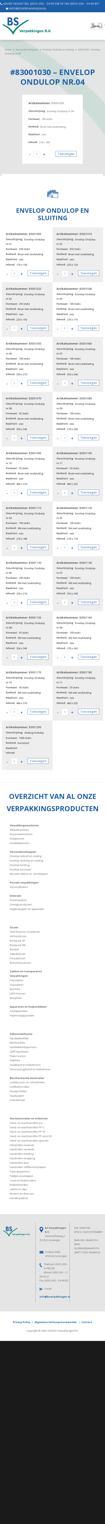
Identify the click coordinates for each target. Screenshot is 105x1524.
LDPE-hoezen (18, 993)
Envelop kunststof (20, 869)
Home (8, 49)
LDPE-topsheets (19, 1051)
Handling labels (19, 1198)
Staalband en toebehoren (25, 1065)
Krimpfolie (16, 998)
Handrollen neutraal (22, 1145)
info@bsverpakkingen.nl (24, 8)
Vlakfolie (15, 1060)
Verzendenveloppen (27, 49)
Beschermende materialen (27, 1078)
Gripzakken (17, 984)
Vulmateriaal (17, 1100)
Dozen (14, 927)
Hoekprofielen (18, 1091)
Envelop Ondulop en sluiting (58, 49)
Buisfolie (15, 989)
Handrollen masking (22, 1154)
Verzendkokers (19, 887)
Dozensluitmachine (21, 834)
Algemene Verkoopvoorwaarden (56, 1322)
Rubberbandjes (19, 1184)
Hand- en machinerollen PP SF (27, 1131)
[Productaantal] (37, 154)
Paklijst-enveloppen (21, 1176)
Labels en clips (18, 1189)
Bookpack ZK (17, 940)
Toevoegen (66, 154)
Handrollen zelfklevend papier (28, 1167)
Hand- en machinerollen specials (29, 1140)
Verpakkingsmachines (24, 825)
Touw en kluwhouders (23, 1180)
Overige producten (21, 904)
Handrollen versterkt (22, 1149)
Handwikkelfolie (19, 1038)
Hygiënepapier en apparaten (27, 909)
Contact (86, 1322)
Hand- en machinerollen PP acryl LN (31, 1136)
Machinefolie (17, 1042)
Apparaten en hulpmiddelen (28, 1006)
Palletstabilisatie (21, 1034)
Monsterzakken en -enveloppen (29, 873)
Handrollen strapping (22, 1158)
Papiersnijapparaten (22, 1015)
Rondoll (14, 949)
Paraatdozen (17, 958)
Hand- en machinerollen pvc (26, 1123)
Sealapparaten (19, 1011)
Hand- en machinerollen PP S (27, 1127)
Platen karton (18, 1056)
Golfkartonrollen (19, 1086)
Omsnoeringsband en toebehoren (30, 1069)
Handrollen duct (19, 1162)
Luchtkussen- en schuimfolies (27, 1082)
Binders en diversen (22, 1193)
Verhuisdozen (18, 936)
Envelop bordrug (19, 865)
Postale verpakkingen (24, 882)
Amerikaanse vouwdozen (25, 931)
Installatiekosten (19, 843)
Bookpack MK (18, 945)
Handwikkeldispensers (23, 1047)
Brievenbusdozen (20, 963)
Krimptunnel (17, 838)
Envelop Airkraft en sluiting (25, 856)
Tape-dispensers (20, 1171)
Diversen (15, 895)
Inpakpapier (17, 1095)
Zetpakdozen (18, 954)
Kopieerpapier (18, 900)
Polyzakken (17, 980)
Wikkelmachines (19, 830)
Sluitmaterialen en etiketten (29, 1118)
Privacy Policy (21, 1322)
